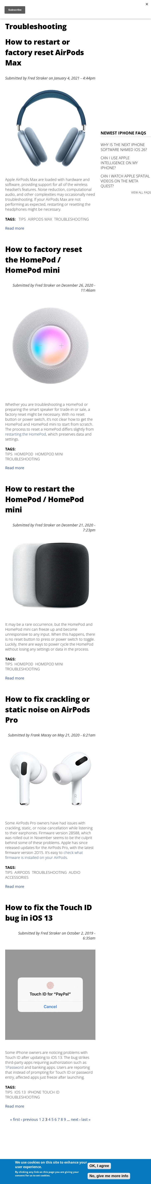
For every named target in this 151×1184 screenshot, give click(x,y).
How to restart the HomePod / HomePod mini (44, 499)
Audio (74, 872)
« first (15, 1119)
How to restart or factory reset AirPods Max (44, 52)
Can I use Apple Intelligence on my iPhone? (119, 162)
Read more (14, 228)
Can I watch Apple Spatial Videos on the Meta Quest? (125, 180)
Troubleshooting (71, 219)
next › (75, 1119)
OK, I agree (99, 1166)
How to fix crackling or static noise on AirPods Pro (47, 709)
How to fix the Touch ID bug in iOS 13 (48, 912)
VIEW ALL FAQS (141, 192)
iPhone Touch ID (43, 1092)
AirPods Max (40, 219)
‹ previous (29, 1119)
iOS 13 (20, 1092)
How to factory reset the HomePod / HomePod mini (43, 259)
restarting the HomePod (25, 434)
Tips (22, 219)
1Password (14, 1067)
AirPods (22, 872)
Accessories (17, 877)
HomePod (23, 453)
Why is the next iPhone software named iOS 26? (124, 147)
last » (85, 1119)
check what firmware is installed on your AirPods (44, 855)
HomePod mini (49, 453)
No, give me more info (108, 1176)
